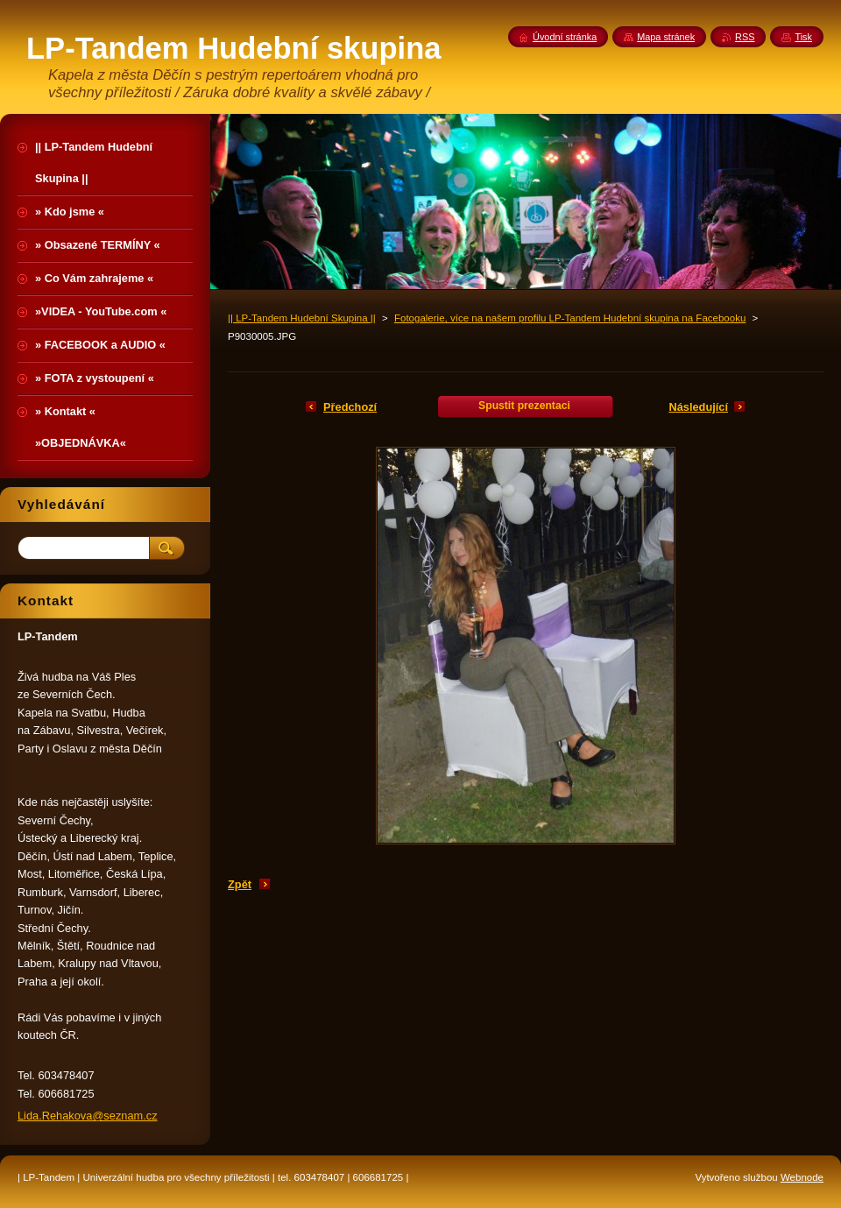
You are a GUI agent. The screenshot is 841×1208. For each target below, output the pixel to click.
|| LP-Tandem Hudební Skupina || (302, 318)
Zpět (239, 884)
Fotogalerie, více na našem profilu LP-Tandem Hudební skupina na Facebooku (570, 318)
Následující (698, 406)
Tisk (803, 37)
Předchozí (350, 406)
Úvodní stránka (565, 37)
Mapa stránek (666, 37)
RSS (744, 37)
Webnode (802, 1177)
